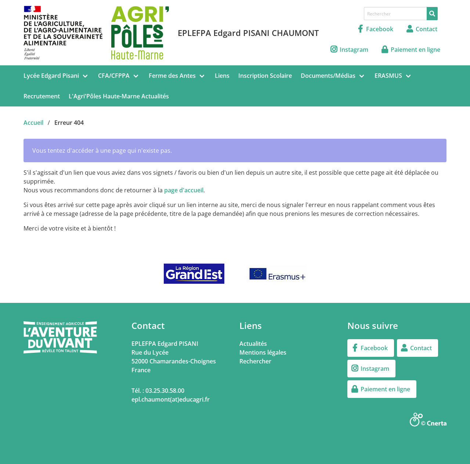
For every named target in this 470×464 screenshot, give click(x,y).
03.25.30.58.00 (164, 391)
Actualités (253, 344)
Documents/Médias (328, 76)
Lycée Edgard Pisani (51, 76)
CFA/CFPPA (114, 76)
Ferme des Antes (172, 76)
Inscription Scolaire (265, 76)
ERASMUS (388, 76)
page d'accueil (183, 190)
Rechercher (255, 361)
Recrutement (42, 96)
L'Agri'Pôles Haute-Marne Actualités (119, 96)
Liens (222, 76)
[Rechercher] (432, 13)
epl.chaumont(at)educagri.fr (170, 399)
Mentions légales (262, 352)
